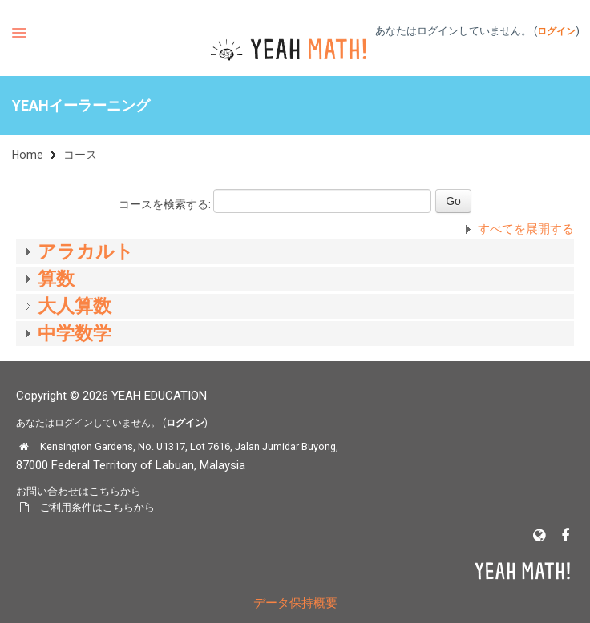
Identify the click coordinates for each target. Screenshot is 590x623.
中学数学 (74, 333)
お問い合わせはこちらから (78, 491)
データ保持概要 (295, 603)
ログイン (556, 31)
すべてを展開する (526, 229)
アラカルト (86, 251)
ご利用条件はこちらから (97, 507)
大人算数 (74, 305)
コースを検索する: (166, 204)
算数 (56, 278)
